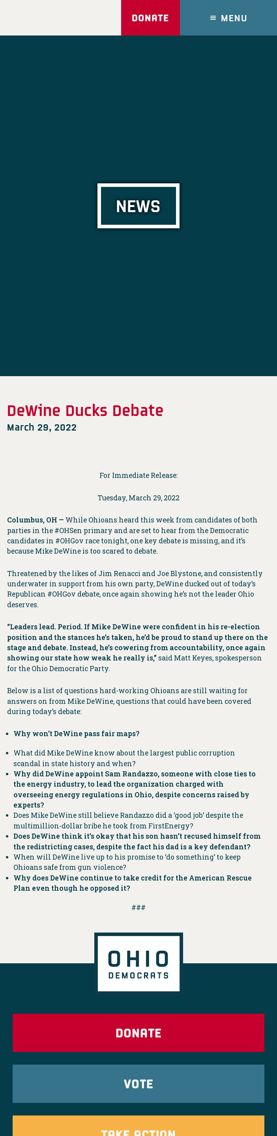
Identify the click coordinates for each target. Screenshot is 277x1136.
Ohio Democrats (48, 17)
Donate (150, 17)
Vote (138, 1083)
